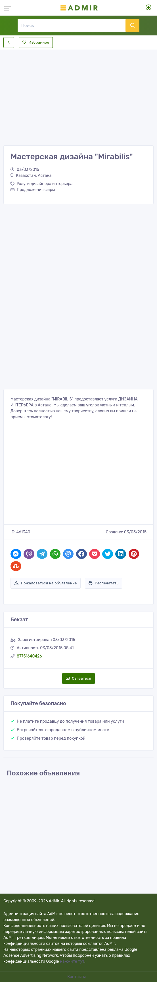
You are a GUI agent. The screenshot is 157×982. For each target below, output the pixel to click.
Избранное (35, 42)
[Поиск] (71, 25)
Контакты (77, 976)
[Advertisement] (78, 93)
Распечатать (103, 583)
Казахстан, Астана (31, 175)
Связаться (78, 678)
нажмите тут (72, 961)
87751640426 (29, 656)
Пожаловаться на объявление (45, 583)
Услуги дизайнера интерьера (41, 183)
